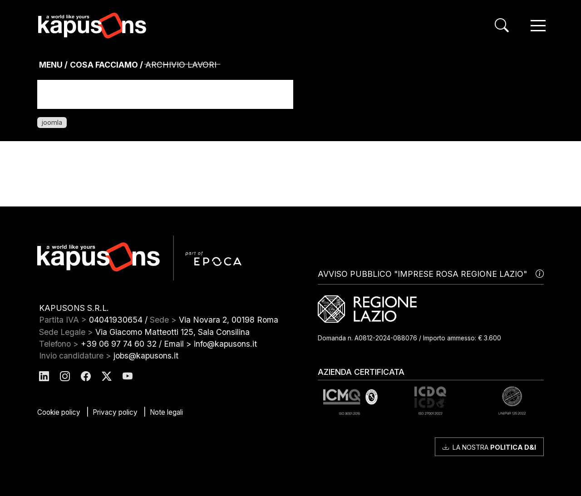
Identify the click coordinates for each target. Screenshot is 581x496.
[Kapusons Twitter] (107, 376)
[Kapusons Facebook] (86, 376)
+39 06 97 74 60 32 (119, 344)
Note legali (166, 412)
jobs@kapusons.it (145, 355)
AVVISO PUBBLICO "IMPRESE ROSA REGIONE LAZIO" (431, 274)
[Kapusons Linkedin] (44, 376)
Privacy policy (115, 412)
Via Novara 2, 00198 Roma (228, 319)
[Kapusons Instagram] (65, 376)
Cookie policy (58, 412)
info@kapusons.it (225, 344)
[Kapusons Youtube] (128, 376)
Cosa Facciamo (104, 64)
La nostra (489, 447)
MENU (51, 64)
